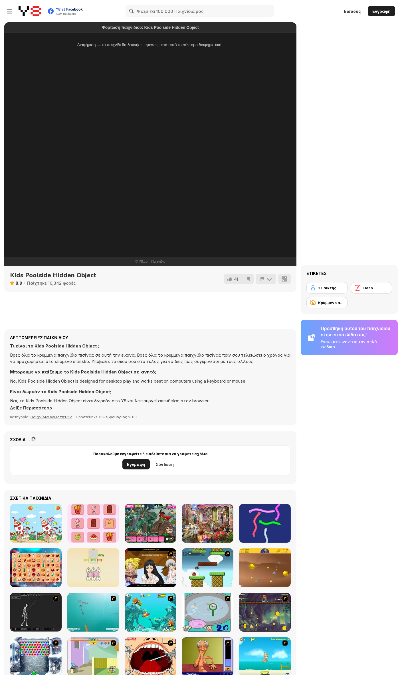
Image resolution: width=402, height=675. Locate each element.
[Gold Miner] (265, 567)
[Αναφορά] (266, 279)
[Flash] (371, 288)
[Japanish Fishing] (207, 612)
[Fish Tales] (150, 612)
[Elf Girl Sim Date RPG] (150, 567)
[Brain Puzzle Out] (93, 523)
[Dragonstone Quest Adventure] (150, 523)
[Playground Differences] (36, 523)
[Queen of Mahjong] (36, 567)
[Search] (132, 11)
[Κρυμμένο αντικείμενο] (327, 302)
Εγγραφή (381, 11)
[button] (31, 408)
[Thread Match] (93, 567)
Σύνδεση (164, 464)
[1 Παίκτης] (327, 288)
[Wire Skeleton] (36, 612)
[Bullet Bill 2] (207, 567)
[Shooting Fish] (93, 612)
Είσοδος (352, 11)
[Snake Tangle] (265, 523)
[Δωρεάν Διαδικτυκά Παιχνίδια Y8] (30, 11)
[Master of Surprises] (207, 523)
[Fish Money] (265, 612)
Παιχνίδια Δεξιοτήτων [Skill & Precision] (51, 417)
